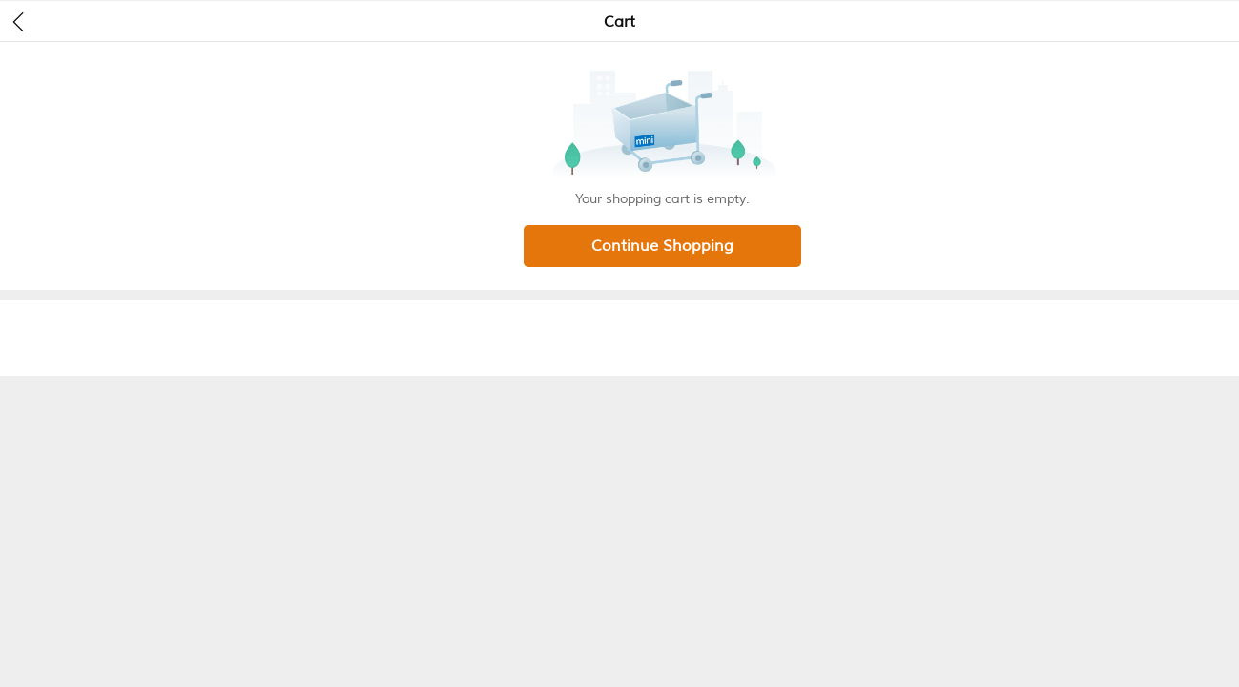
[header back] (18, 21)
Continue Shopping (662, 246)
